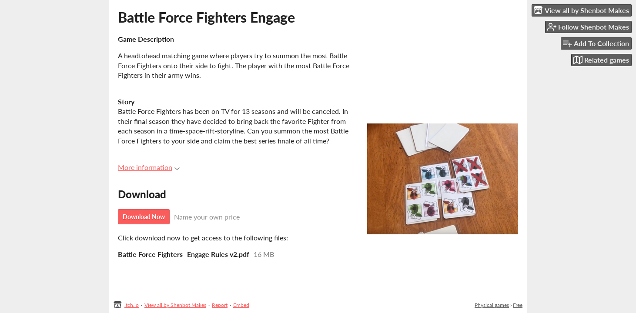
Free (517, 305)
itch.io (131, 305)
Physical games (492, 305)
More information (149, 167)
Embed (241, 305)
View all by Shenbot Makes (175, 305)
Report (220, 305)
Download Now (144, 216)
